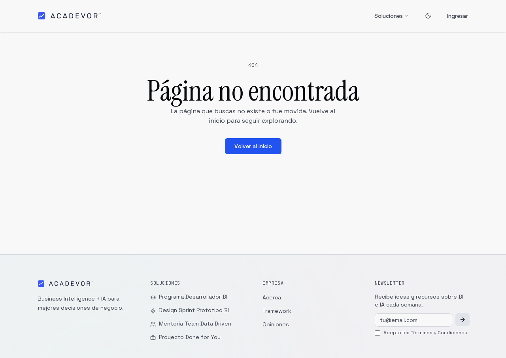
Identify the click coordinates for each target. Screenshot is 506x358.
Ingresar (457, 15)
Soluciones (391, 15)
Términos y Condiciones (439, 332)
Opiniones (275, 324)
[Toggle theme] (428, 16)
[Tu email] (413, 320)
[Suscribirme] (462, 319)
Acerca (271, 297)
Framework (276, 310)
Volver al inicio (253, 146)
